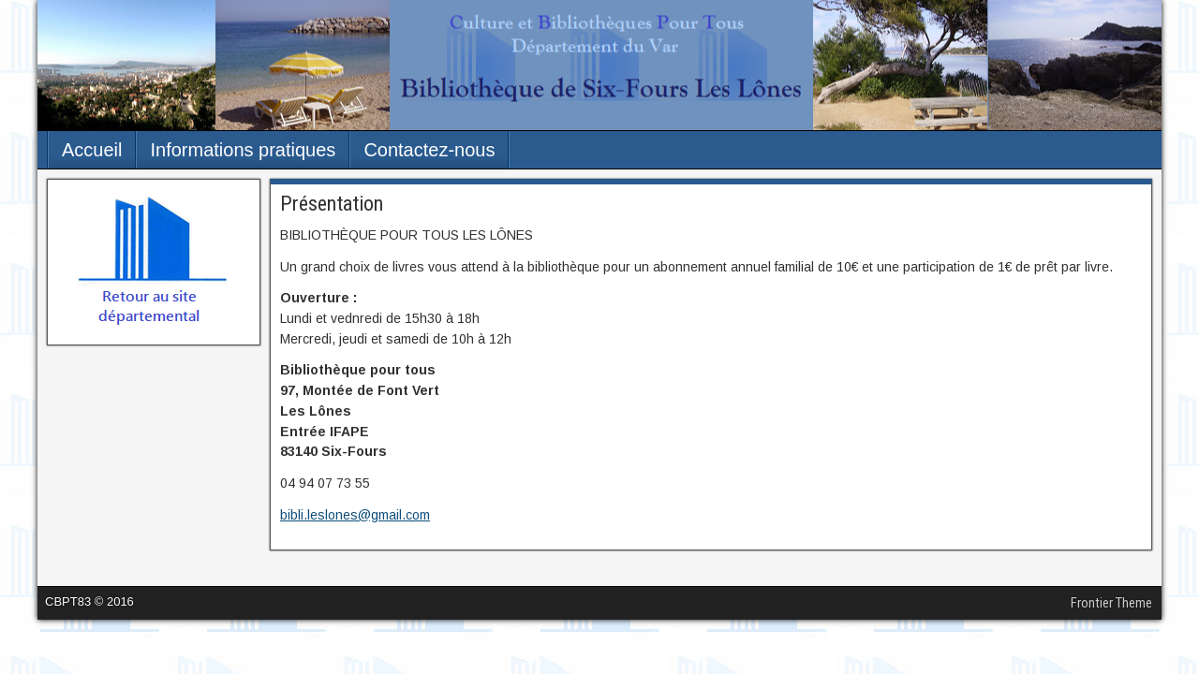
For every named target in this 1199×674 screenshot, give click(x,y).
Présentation (331, 203)
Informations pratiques (242, 149)
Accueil (92, 149)
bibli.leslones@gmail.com (355, 514)
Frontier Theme (1111, 602)
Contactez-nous (429, 149)
